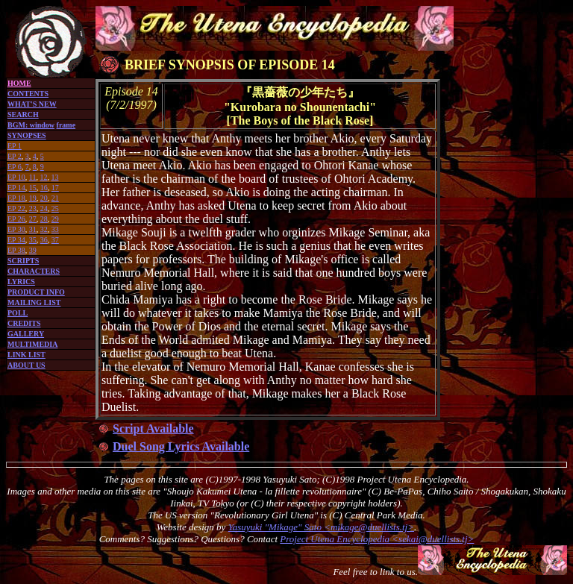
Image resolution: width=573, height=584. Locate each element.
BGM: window (30, 125)
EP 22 (16, 208)
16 (44, 187)
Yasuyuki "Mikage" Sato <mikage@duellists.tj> (321, 527)
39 (33, 250)
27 (33, 219)
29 (55, 219)
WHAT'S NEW (32, 104)
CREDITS (23, 323)
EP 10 (16, 177)
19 (33, 198)
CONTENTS (27, 94)
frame (66, 125)
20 (44, 198)
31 (33, 229)
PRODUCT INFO (36, 292)
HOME (19, 83)
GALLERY (25, 334)
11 (33, 177)
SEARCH (23, 114)
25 (55, 208)
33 (55, 229)
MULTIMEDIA (32, 344)
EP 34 (16, 240)
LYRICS (21, 281)
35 (33, 240)
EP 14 (16, 187)
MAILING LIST (33, 302)
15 (33, 187)
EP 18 (16, 198)
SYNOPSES (26, 135)
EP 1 (14, 146)
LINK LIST (26, 355)
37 (55, 240)
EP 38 (16, 250)
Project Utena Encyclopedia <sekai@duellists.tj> (377, 538)
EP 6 (14, 167)
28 (44, 219)
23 (33, 208)
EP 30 (16, 229)
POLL (17, 313)
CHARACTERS (33, 271)
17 (55, 187)
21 (55, 198)
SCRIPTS (23, 261)
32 (44, 229)
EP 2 (14, 156)
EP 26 (16, 219)
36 (44, 240)
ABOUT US (26, 365)
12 (43, 177)
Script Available (153, 428)
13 (54, 177)
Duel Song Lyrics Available (181, 446)
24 (44, 208)
